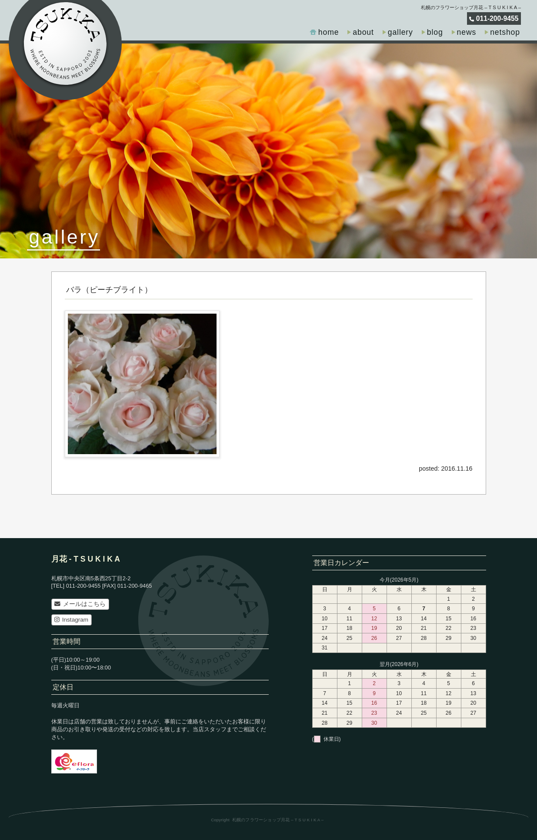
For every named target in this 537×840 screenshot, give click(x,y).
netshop (505, 32)
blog (435, 32)
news (467, 32)
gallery (400, 32)
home (328, 32)
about (363, 32)
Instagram (71, 619)
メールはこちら (79, 604)
